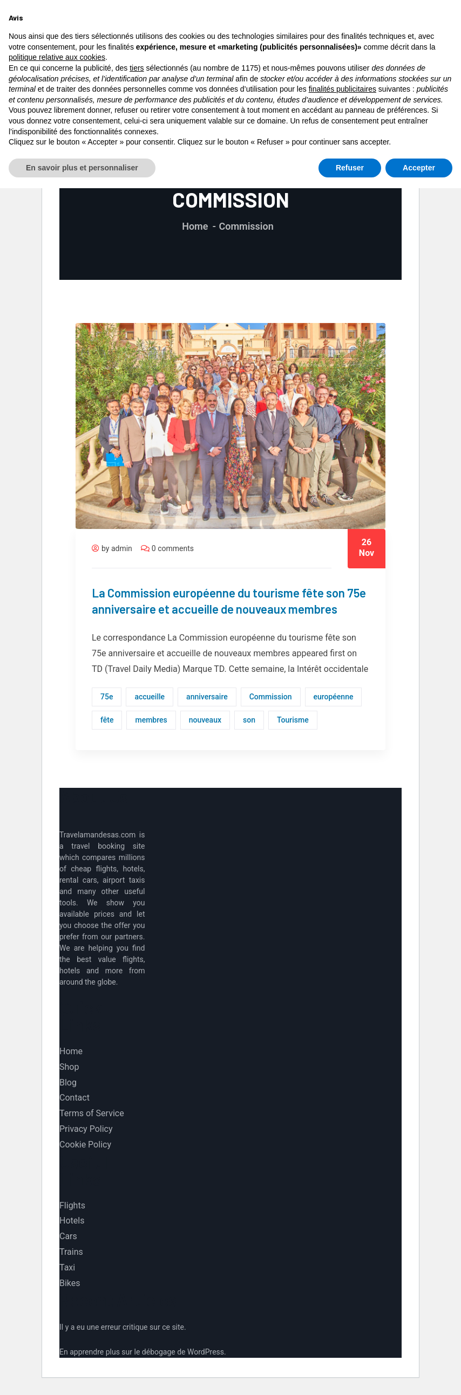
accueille (149, 696)
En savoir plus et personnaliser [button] (82, 1374)
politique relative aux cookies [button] (57, 1264)
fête (106, 720)
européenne (334, 696)
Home (195, 226)
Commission (270, 696)
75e (106, 696)
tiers (137, 1274)
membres (151, 720)
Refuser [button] (350, 1374)
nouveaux (205, 720)
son (249, 720)
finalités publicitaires (342, 1295)
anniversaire (207, 696)
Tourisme (293, 720)
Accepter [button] (419, 1374)
